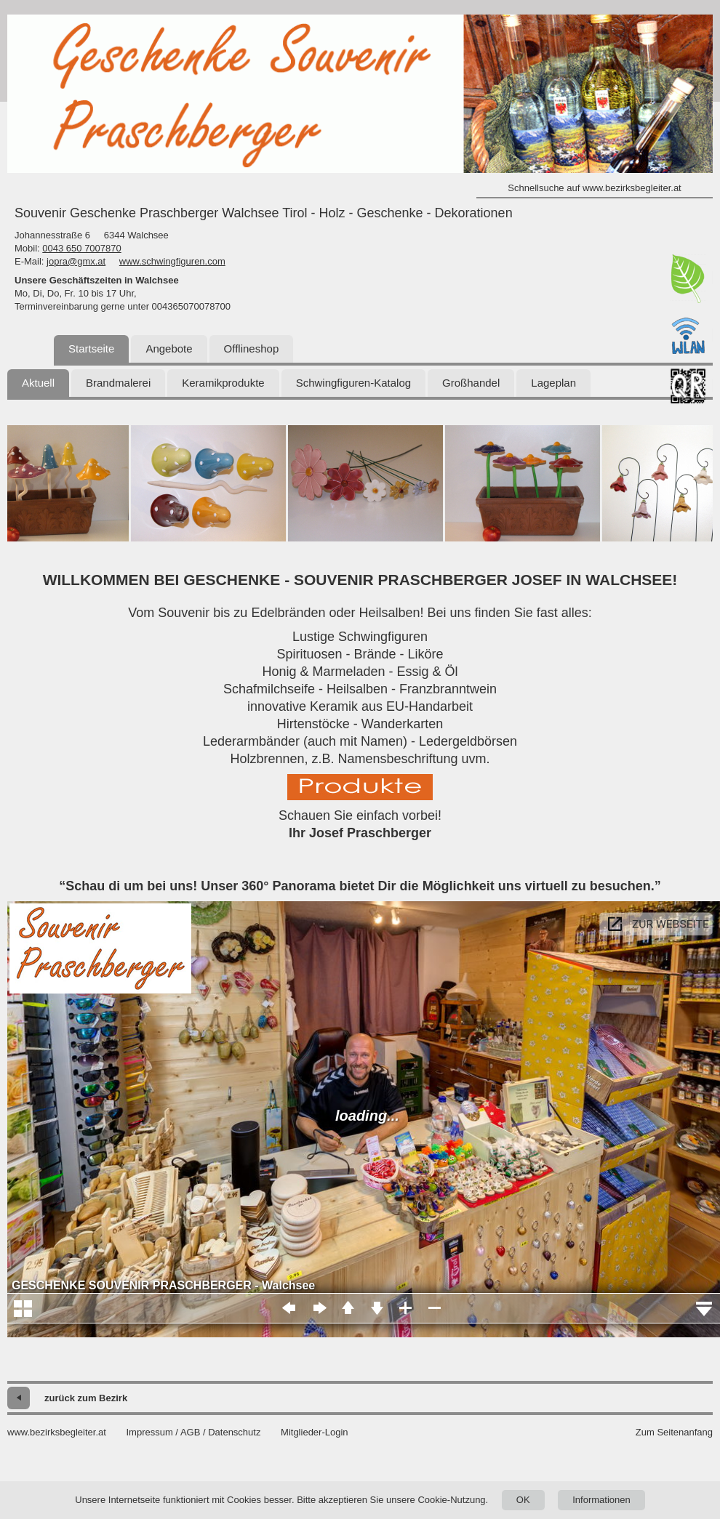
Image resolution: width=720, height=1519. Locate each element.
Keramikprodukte (223, 382)
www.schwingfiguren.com (172, 261)
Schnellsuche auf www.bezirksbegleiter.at (594, 187)
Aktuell (38, 382)
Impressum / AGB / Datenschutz (193, 1432)
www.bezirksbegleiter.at (56, 1432)
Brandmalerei (118, 382)
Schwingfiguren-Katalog (353, 382)
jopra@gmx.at (76, 261)
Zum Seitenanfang (674, 1432)
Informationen (601, 1499)
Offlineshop (251, 348)
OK (523, 1499)
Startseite (91, 348)
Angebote (168, 348)
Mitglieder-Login (314, 1432)
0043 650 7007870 (81, 248)
